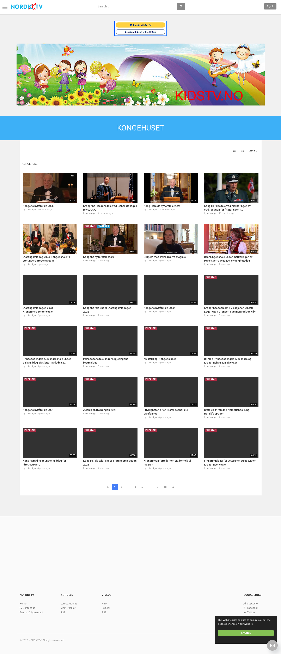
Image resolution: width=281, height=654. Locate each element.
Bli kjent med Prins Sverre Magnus (165, 256)
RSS (63, 612)
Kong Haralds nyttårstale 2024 (162, 205)
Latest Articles (69, 603)
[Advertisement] (141, 548)
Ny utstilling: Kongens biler (160, 358)
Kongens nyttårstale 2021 (38, 409)
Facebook (252, 608)
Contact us (29, 608)
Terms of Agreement (31, 612)
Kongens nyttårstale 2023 (98, 256)
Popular (106, 608)
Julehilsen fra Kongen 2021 (99, 409)
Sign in (270, 6)
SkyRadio (252, 603)
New (104, 603)
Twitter (251, 612)
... (149, 487)
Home (23, 603)
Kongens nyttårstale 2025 (38, 205)
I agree (246, 633)
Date (253, 151)
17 (156, 487)
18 (165, 487)
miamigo (31, 209)
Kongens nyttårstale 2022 (159, 307)
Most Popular (68, 608)
